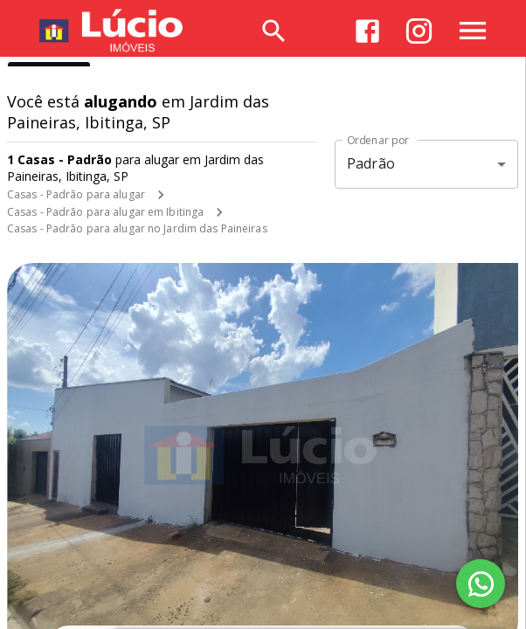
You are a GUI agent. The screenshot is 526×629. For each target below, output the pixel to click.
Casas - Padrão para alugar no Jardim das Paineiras (137, 228)
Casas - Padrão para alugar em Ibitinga (105, 211)
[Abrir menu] (473, 31)
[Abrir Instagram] (419, 31)
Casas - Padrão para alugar (76, 194)
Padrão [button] (371, 163)
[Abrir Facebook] (367, 31)
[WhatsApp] (480, 583)
